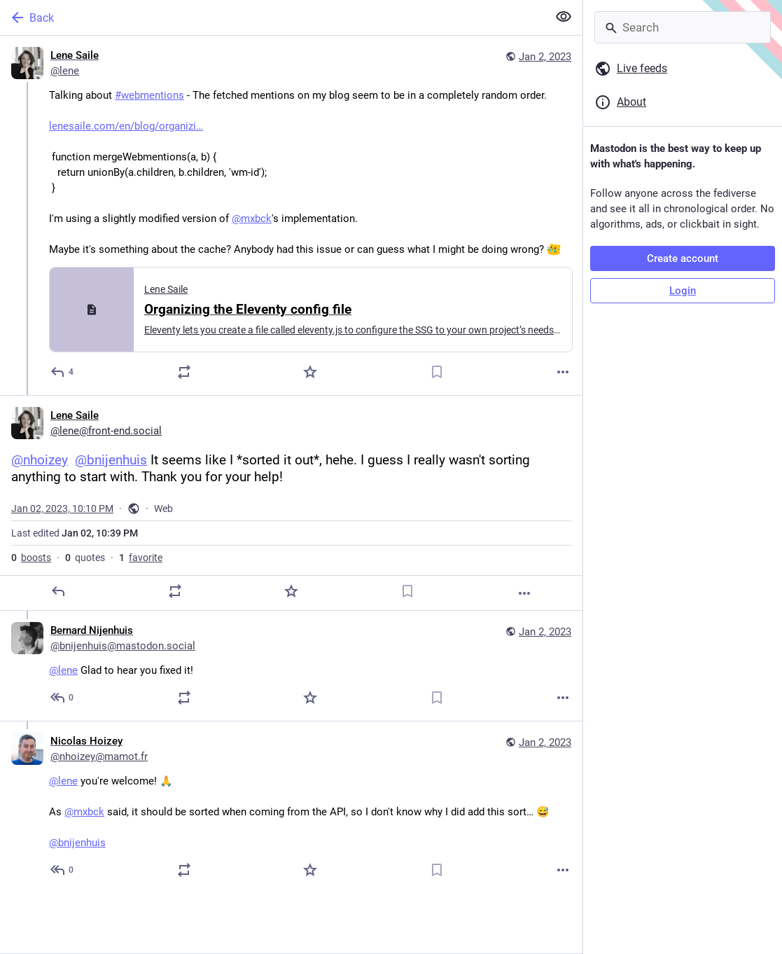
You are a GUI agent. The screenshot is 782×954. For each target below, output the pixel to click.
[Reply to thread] (62, 697)
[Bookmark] (436, 372)
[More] (562, 372)
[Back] (272, 17)
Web (163, 508)
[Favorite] (310, 372)
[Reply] (62, 372)
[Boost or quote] (184, 372)
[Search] (682, 27)
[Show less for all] (563, 17)
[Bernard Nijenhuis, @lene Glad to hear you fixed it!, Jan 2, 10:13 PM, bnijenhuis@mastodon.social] (291, 666)
